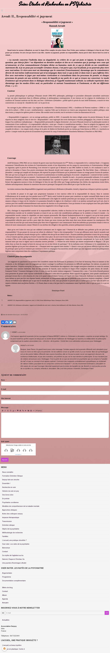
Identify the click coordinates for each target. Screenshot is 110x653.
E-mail (3, 389)
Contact (5, 552)
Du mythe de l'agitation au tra (12, 555)
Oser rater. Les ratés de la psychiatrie (15, 544)
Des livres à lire (7, 495)
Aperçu (39, 410)
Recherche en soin (9, 487)
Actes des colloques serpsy (12, 514)
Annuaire (5, 603)
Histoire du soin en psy (10, 491)
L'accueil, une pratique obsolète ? (14, 540)
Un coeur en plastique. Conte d (13, 649)
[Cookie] (4, 648)
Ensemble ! (6, 483)
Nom (3, 380)
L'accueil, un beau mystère (11, 645)
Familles (5, 536)
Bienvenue (6, 548)
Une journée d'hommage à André (14, 563)
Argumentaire (7, 573)
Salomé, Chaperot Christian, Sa (13, 559)
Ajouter (4, 460)
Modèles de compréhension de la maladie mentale (20, 506)
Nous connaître (7, 472)
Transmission (7, 521)
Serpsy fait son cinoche (10, 480)
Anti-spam (5, 441)
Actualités (5, 620)
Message (4, 408)
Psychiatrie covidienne (10, 502)
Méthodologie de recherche (12, 533)
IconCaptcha (18, 454)
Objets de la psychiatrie (10, 529)
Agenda (5, 599)
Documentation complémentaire (14, 581)
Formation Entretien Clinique (12, 476)
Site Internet (6, 398)
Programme (6, 577)
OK (107, 613)
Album (4, 595)
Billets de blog (7, 588)
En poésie (5, 499)
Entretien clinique (8, 525)
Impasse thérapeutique (10, 517)
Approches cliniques (9, 510)
